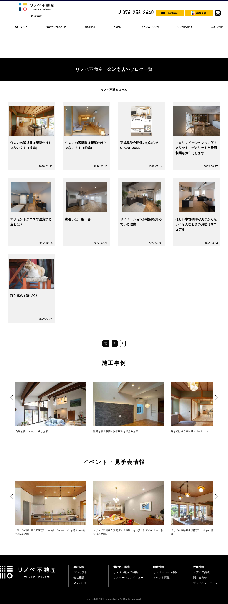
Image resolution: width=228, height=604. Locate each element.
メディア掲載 (201, 572)
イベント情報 (161, 577)
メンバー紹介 (81, 583)
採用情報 (198, 567)
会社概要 (78, 577)
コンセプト (80, 572)
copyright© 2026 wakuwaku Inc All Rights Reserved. (114, 599)
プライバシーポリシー (206, 583)
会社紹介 (78, 567)
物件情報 (158, 567)
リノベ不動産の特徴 (125, 572)
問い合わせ (200, 577)
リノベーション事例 (165, 572)
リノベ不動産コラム (114, 89)
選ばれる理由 (121, 567)
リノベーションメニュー (128, 577)
